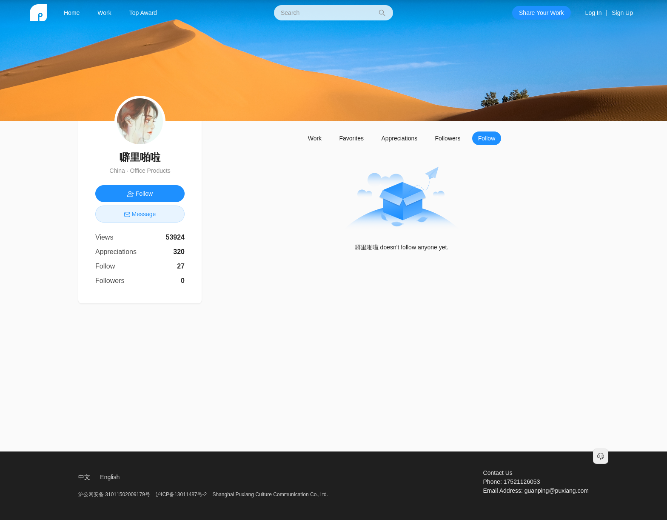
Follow (486, 138)
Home (72, 12)
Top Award (143, 12)
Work (104, 12)
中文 (84, 477)
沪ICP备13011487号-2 (181, 494)
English (110, 477)
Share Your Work (541, 12)
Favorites (351, 138)
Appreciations (399, 138)
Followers (448, 138)
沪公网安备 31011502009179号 (114, 494)
